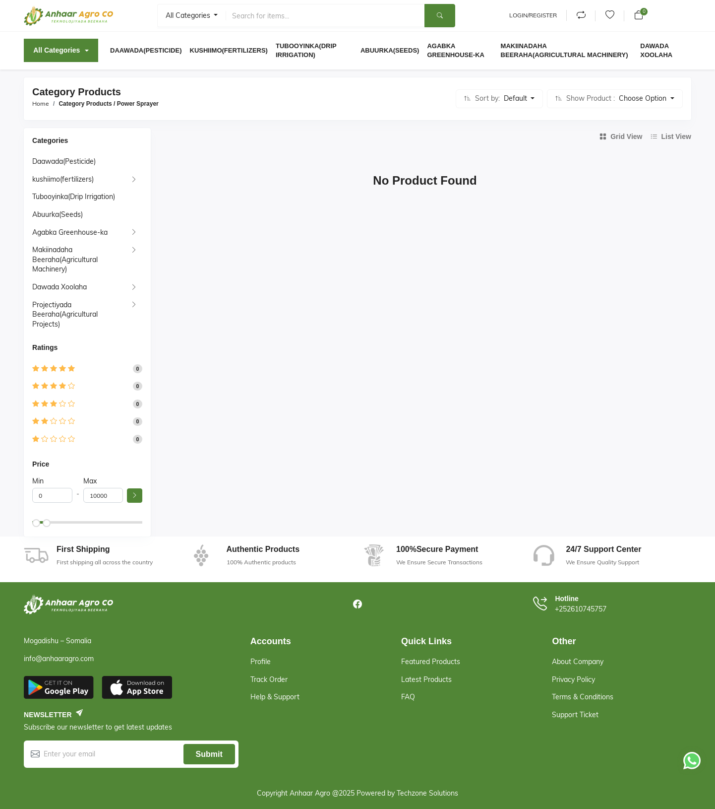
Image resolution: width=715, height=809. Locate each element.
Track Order (269, 679)
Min (38, 480)
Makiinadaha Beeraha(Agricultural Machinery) (65, 259)
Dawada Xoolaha (59, 286)
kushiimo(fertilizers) (63, 179)
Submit (209, 754)
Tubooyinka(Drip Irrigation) (73, 196)
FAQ (408, 696)
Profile (260, 661)
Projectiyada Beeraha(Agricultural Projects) (65, 314)
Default (516, 98)
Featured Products (430, 661)
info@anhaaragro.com (59, 658)
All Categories (56, 50)
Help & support (274, 696)
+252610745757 (580, 609)
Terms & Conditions (582, 696)
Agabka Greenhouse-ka (70, 232)
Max (90, 480)
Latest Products (426, 679)
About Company (577, 661)
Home (40, 103)
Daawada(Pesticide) (64, 161)
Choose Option (643, 98)
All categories (189, 15)
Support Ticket (575, 714)
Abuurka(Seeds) (57, 214)
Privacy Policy (573, 679)
